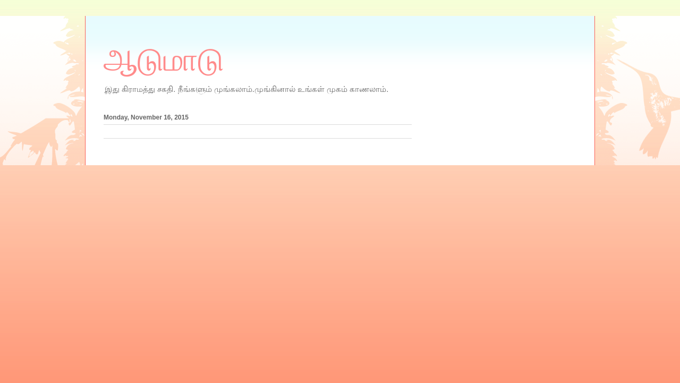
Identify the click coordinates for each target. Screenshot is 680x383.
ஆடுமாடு (164, 60)
